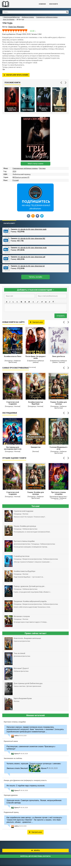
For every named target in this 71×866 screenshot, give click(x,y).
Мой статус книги (35, 163)
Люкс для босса (58, 356)
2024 (14, 171)
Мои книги (53, 4)
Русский (16, 180)
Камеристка (35, 447)
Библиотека (17, 4)
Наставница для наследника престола (12, 448)
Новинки (42, 4)
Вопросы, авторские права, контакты (35, 856)
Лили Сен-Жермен (8, 19)
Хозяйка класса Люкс (12, 356)
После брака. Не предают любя (35, 357)
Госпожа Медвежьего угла (58, 448)
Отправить (61, 316)
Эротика (42, 168)
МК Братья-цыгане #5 (21, 177)
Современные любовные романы (25, 168)
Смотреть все (36, 322)
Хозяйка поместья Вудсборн (35, 403)
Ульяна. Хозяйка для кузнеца (58, 403)
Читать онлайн (35, 277)
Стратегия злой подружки (12, 403)
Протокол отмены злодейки (58, 493)
